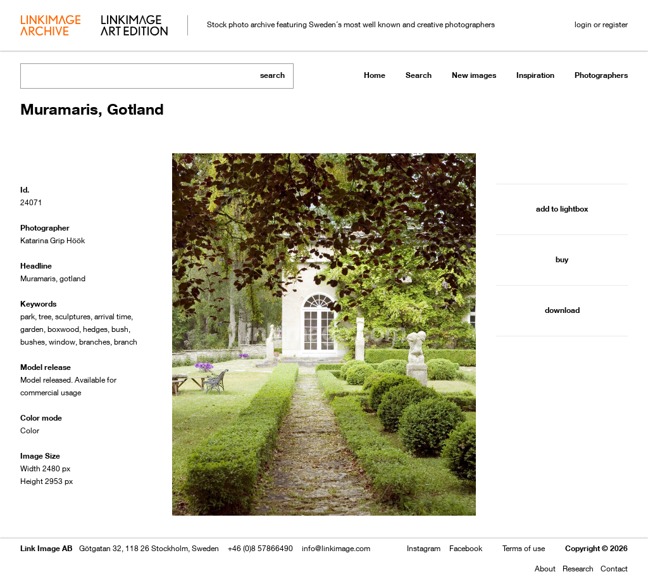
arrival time (112, 316)
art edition (134, 26)
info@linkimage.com (336, 548)
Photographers (601, 75)
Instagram (423, 548)
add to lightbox (562, 208)
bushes (32, 342)
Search (419, 75)
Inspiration (535, 75)
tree (45, 316)
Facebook (465, 548)
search (272, 75)
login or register (601, 24)
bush (119, 329)
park (27, 316)
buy (562, 259)
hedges (95, 329)
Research (578, 568)
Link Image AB (46, 548)
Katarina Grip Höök (52, 240)
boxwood (63, 329)
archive (50, 26)
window (62, 342)
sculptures (72, 316)
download (562, 310)
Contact (614, 568)
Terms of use (523, 548)
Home (374, 75)
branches (94, 342)
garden (32, 329)
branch (125, 342)
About (545, 568)
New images (474, 75)
